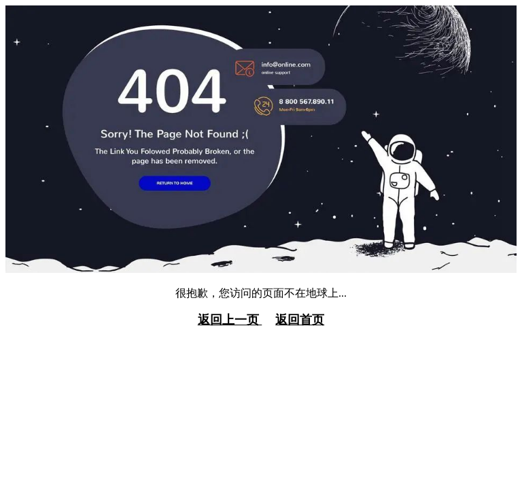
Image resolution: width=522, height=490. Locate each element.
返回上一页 (230, 320)
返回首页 (299, 320)
